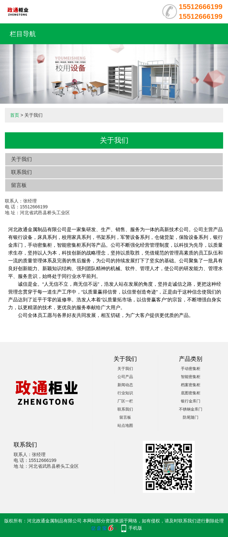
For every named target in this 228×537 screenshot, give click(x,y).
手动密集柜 (190, 368)
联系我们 (21, 172)
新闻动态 (125, 385)
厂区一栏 (125, 401)
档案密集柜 (190, 385)
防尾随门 (190, 417)
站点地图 (125, 425)
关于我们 (21, 159)
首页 (14, 115)
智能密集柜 (190, 376)
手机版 (135, 527)
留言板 (19, 185)
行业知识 (125, 393)
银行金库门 (190, 401)
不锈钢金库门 (190, 409)
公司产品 (125, 376)
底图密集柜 (190, 393)
